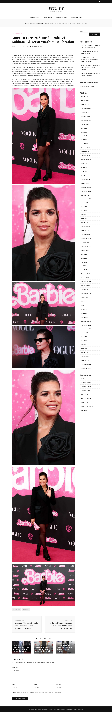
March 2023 (84, 223)
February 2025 (85, 148)
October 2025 (85, 116)
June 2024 (84, 163)
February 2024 (85, 179)
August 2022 (85, 250)
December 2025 (86, 108)
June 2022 (84, 258)
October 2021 (85, 290)
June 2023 (84, 211)
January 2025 (85, 152)
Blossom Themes (65, 709)
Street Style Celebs (87, 406)
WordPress (80, 709)
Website (58, 684)
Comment (15, 667)
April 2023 (84, 219)
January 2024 (85, 183)
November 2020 (86, 325)
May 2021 (84, 309)
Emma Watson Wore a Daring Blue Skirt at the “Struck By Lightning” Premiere (64, 648)
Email (36, 684)
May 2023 (84, 215)
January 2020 (85, 360)
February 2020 (85, 357)
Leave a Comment (37, 46)
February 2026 (85, 100)
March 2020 (84, 353)
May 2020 (84, 345)
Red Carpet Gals (17, 34)
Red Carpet (25, 609)
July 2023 (84, 207)
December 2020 (86, 321)
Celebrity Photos (86, 387)
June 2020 (84, 341)
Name (14, 684)
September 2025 (86, 120)
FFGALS (56, 8)
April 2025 (84, 140)
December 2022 (86, 234)
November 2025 (86, 112)
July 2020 (84, 337)
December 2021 (86, 282)
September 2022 (86, 246)
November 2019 (86, 368)
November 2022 (86, 238)
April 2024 (84, 171)
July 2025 (84, 128)
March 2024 (84, 175)
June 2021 (84, 305)
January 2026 (85, 104)
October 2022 (85, 242)
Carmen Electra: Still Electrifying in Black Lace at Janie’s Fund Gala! (89, 59)
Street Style (84, 402)
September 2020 (86, 329)
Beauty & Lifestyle (61, 18)
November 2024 (86, 160)
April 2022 (84, 266)
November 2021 (86, 286)
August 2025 (85, 124)
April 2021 (84, 313)
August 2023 (85, 203)
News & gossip (47, 18)
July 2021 (83, 301)
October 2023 (85, 195)
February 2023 (85, 227)
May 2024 (84, 167)
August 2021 (84, 297)
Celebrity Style (34, 18)
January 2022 (85, 278)
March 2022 (84, 270)
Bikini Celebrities (86, 383)
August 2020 (85, 333)
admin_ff (15, 46)
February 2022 (85, 274)
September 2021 (86, 294)
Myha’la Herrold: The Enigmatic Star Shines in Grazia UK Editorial (90, 68)
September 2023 (86, 199)
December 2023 (86, 187)
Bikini (82, 379)
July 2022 (84, 254)
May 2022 (84, 262)
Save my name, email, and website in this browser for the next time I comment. (37, 693)
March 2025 (84, 144)
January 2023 (85, 230)
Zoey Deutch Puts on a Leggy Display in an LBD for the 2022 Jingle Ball (43, 649)
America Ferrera (16, 609)
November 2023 (86, 191)
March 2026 (84, 96)
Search (82, 31)
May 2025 (84, 136)
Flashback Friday (76, 18)
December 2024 (86, 156)
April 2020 (84, 349)
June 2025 (84, 132)
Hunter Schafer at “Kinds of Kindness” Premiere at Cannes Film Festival (21, 649)
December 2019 (86, 364)
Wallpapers (84, 410)
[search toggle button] (99, 1)
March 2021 (84, 317)
